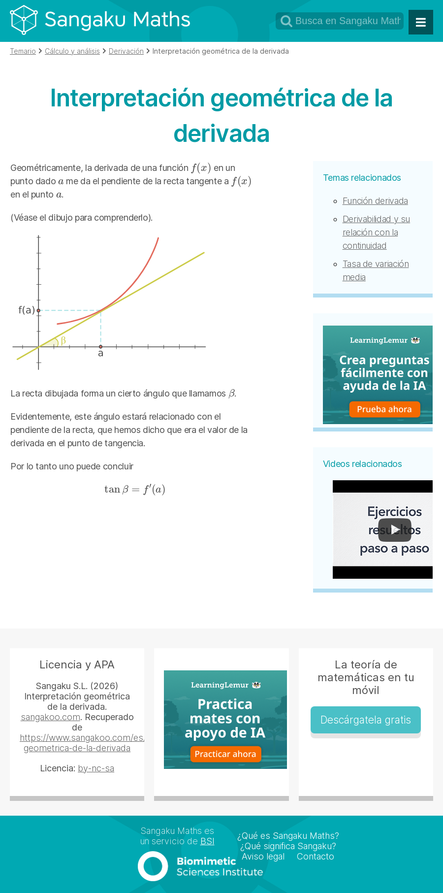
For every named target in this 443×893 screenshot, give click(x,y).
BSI (207, 841)
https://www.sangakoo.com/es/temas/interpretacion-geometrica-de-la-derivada (126, 742)
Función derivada (375, 201)
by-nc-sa (96, 768)
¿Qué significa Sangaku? (288, 846)
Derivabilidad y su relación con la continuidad (377, 232)
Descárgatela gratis (365, 720)
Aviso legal (263, 856)
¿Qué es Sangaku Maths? (288, 835)
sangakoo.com (50, 717)
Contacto (315, 856)
